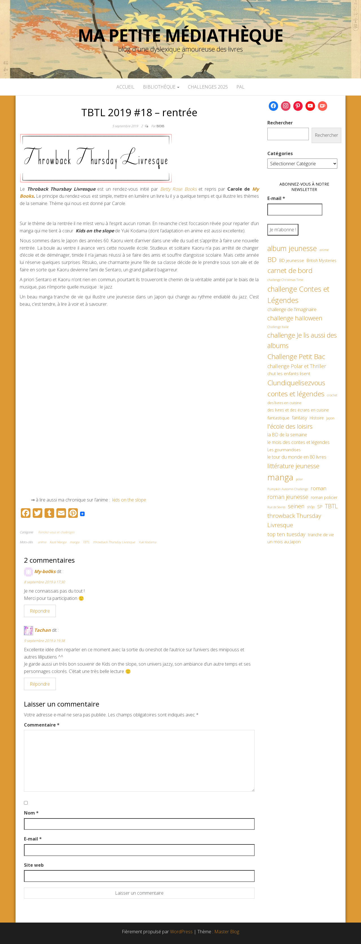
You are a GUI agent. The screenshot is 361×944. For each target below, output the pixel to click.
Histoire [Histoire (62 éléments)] (317, 418)
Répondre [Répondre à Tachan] (40, 684)
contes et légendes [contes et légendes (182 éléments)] (295, 393)
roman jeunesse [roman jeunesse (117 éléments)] (287, 497)
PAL (240, 87)
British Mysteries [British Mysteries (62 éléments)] (321, 260)
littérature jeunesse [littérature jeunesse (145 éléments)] (293, 465)
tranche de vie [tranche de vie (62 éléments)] (321, 534)
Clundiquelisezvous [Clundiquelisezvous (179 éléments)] (296, 382)
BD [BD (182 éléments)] (272, 259)
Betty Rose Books (178, 189)
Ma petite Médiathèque (180, 35)
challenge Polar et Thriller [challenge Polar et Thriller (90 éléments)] (296, 366)
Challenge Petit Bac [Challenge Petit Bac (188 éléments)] (296, 356)
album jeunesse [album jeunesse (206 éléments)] (292, 248)
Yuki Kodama (147, 542)
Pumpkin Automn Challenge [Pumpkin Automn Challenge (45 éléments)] (287, 489)
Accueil (125, 87)
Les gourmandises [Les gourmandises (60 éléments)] (284, 449)
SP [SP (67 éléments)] (319, 506)
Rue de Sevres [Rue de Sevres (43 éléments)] (276, 507)
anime (42, 542)
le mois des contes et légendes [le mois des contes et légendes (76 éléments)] (298, 442)
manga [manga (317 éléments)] (280, 477)
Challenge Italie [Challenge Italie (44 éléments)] (278, 327)
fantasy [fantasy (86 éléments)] (299, 417)
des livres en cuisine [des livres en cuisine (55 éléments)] (284, 402)
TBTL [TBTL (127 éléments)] (331, 506)
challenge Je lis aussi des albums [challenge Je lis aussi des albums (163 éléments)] (302, 340)
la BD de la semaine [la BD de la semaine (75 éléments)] (287, 435)
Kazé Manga (58, 542)
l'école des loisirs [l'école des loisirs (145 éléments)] (289, 426)
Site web (34, 865)
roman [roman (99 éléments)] (319, 488)
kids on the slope (128, 500)
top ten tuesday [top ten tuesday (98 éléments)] (286, 534)
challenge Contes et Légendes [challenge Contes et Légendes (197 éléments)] (298, 294)
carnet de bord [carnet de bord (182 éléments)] (289, 270)
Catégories (280, 153)
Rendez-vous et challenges (56, 532)
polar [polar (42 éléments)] (299, 479)
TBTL (86, 542)
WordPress (181, 931)
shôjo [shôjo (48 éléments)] (311, 507)
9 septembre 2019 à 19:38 (44, 640)
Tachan (42, 630)
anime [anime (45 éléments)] (324, 250)
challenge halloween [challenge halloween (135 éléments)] (294, 318)
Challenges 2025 (208, 87)
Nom (31, 813)
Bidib (160, 126)
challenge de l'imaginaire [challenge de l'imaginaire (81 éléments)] (291, 309)
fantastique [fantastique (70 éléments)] (278, 418)
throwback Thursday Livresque (114, 542)
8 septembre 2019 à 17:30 (44, 582)
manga (74, 542)
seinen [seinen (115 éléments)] (296, 506)
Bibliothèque (161, 87)
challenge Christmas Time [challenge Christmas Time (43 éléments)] (285, 280)
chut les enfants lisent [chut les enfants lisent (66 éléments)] (288, 373)
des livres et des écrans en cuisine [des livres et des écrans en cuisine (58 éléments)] (298, 410)
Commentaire (42, 725)
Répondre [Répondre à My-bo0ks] (40, 611)
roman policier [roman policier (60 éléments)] (324, 497)
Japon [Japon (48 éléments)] (330, 418)
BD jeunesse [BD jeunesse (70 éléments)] (291, 260)
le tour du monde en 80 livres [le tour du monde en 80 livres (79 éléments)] (296, 457)
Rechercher (280, 123)
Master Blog (226, 931)
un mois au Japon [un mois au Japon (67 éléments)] (284, 541)
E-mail (33, 839)
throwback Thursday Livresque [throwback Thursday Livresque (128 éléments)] (294, 520)
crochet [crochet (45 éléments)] (332, 395)
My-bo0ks (45, 571)
